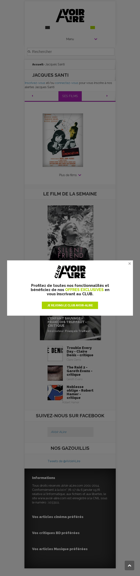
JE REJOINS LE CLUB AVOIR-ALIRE (70, 305)
